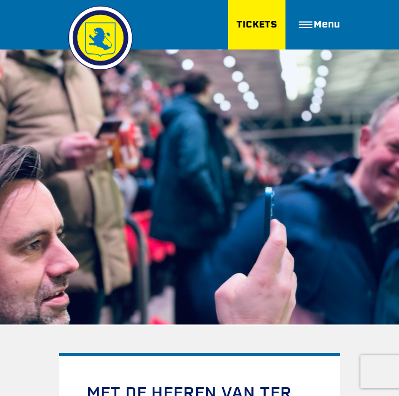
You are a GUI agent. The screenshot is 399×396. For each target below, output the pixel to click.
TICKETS (256, 24)
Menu (319, 24)
